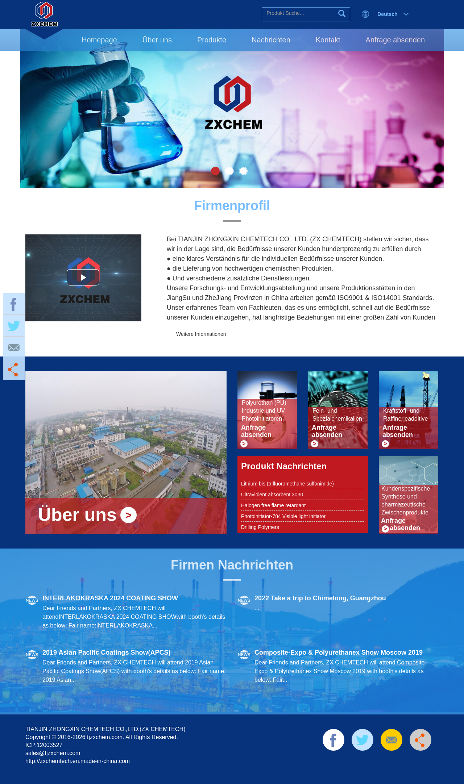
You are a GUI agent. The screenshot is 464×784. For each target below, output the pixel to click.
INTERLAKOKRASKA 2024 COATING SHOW (110, 598)
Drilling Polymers (260, 527)
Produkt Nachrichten (284, 466)
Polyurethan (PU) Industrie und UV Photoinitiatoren (264, 411)
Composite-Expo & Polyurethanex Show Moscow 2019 (338, 652)
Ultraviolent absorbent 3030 (272, 494)
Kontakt (328, 40)
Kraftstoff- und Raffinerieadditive (405, 415)
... (256, 608)
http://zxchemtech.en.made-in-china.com (77, 761)
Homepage (99, 40)
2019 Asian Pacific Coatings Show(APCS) (106, 652)
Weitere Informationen (201, 334)
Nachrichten (271, 40)
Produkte (211, 40)
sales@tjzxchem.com (52, 753)
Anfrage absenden (395, 40)
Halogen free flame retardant (273, 505)
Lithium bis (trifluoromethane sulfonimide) (287, 484)
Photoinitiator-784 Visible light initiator (283, 516)
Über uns (157, 40)
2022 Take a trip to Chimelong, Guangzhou (320, 598)
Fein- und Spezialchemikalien (337, 415)
